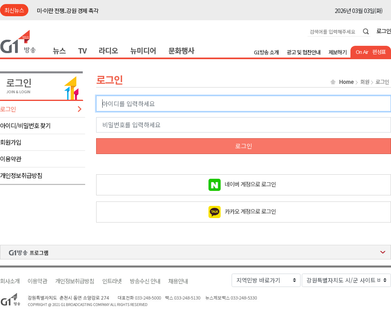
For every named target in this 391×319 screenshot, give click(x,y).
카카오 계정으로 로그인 (250, 211)
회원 (364, 82)
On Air (362, 52)
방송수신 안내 (145, 281)
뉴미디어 (143, 50)
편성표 (379, 52)
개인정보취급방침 (21, 175)
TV (82, 50)
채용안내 (178, 281)
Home (346, 82)
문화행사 (181, 50)
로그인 (383, 31)
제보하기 (337, 52)
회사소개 (9, 281)
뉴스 (59, 50)
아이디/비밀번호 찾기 (25, 125)
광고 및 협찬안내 (303, 52)
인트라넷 (112, 281)
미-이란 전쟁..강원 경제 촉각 (67, 10)
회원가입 (10, 142)
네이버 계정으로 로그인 (250, 184)
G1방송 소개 (266, 52)
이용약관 (10, 158)
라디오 (108, 50)
